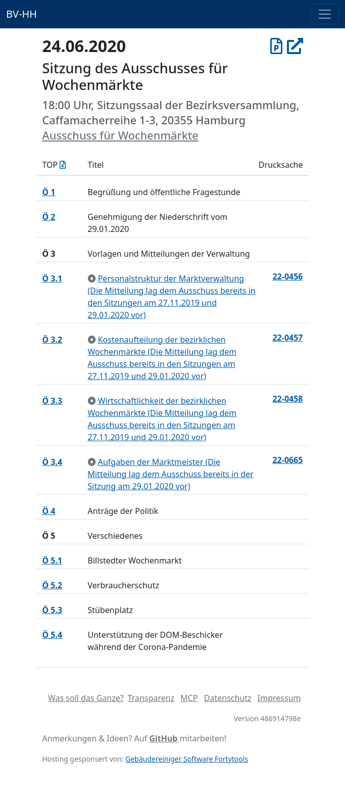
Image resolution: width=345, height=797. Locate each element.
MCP (189, 698)
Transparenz (151, 698)
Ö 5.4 (52, 634)
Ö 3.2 (52, 339)
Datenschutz (228, 698)
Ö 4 (49, 511)
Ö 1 (49, 192)
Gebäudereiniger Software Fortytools (186, 759)
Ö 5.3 (52, 610)
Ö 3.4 (52, 461)
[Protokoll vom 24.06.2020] (276, 46)
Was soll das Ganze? (86, 698)
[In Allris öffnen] (295, 46)
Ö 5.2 (52, 585)
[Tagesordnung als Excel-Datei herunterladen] (63, 164)
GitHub (163, 738)
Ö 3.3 (52, 400)
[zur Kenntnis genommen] (92, 278)
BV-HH (21, 14)
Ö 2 (49, 216)
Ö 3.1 (52, 278)
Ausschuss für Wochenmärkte (120, 135)
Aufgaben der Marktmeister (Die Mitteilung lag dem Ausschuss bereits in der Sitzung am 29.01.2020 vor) (171, 474)
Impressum (279, 698)
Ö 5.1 (52, 560)
